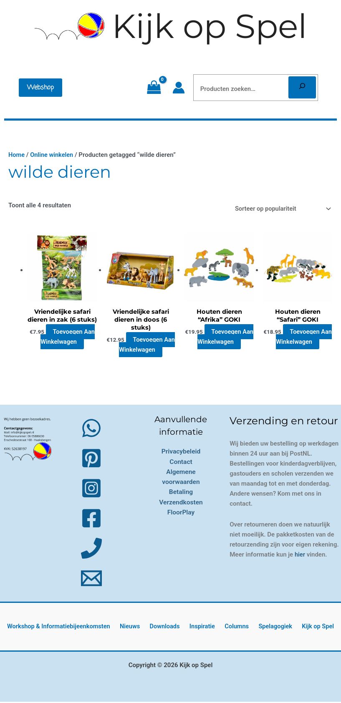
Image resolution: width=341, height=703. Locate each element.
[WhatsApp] (91, 429)
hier (300, 555)
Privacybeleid (181, 452)
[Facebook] (91, 519)
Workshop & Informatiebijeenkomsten (66, 628)
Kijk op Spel (209, 26)
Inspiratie (203, 628)
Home (16, 155)
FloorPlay (181, 513)
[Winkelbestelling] (280, 208)
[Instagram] (91, 489)
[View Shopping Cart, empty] (154, 88)
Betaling (181, 492)
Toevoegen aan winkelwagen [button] (67, 346)
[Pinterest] (91, 459)
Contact (180, 462)
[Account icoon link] (178, 87)
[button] (40, 87)
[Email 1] (91, 579)
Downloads (168, 628)
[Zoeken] (302, 87)
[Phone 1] (91, 549)
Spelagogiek (271, 628)
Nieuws (136, 628)
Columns (235, 628)
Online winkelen (52, 155)
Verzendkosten (181, 502)
